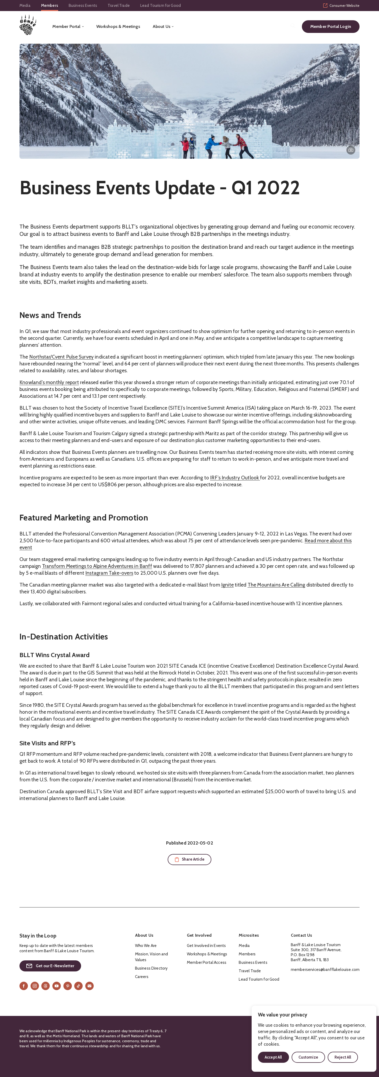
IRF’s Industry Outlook (235, 478)
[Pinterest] (67, 986)
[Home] (27, 24)
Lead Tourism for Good (160, 5)
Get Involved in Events (206, 945)
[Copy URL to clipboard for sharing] (189, 859)
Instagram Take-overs (109, 573)
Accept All (273, 1057)
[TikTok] (78, 986)
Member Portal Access (206, 962)
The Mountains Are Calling (276, 585)
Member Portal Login (330, 26)
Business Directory (151, 968)
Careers (141, 976)
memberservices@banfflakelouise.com (325, 969)
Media (25, 5)
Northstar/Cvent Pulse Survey (61, 357)
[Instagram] (35, 986)
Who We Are (146, 945)
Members (49, 5)
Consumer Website (341, 5)
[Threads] (45, 986)
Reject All (343, 1057)
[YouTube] (56, 986)
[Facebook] (23, 986)
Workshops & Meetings (118, 26)
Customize (308, 1057)
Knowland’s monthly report (49, 382)
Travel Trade (119, 5)
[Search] (293, 25)
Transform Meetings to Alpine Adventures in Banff (97, 566)
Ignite (227, 585)
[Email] (89, 986)
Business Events (83, 5)
